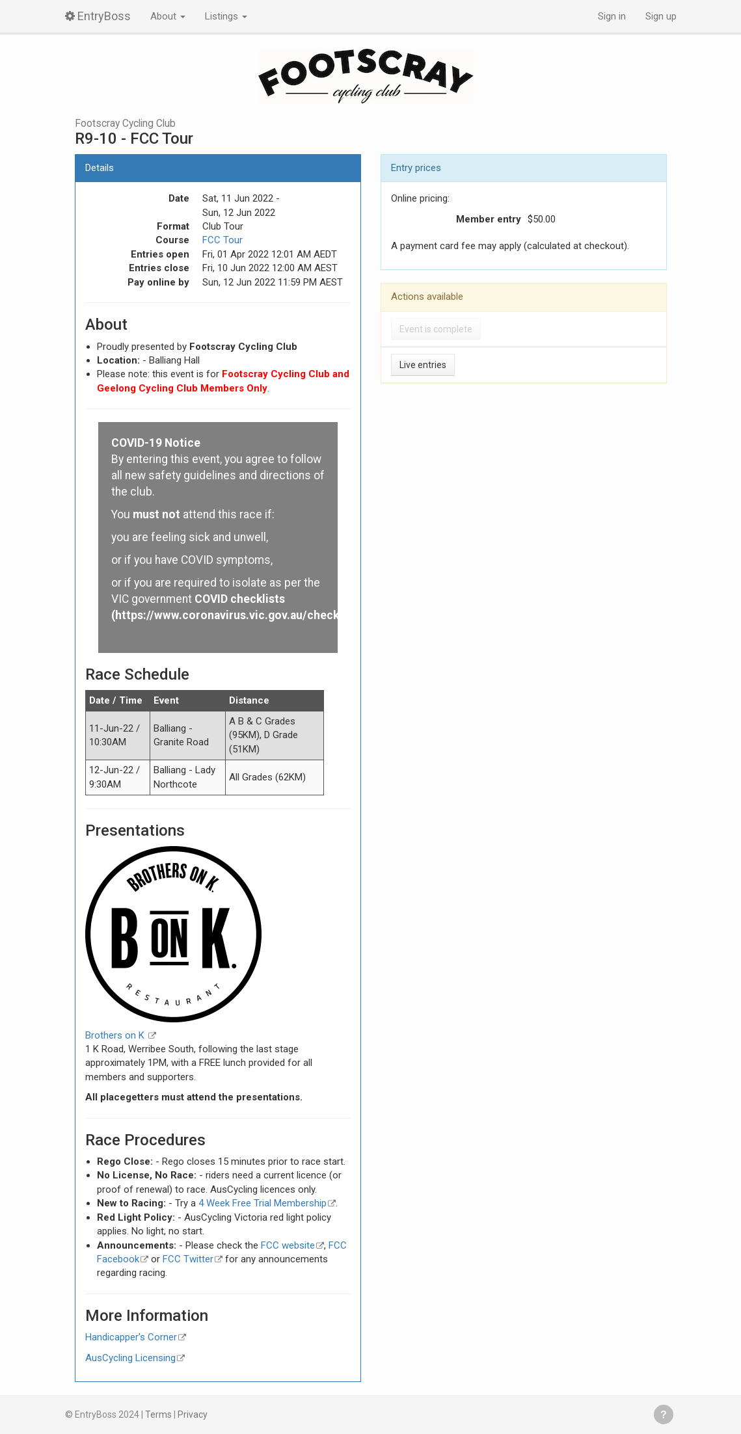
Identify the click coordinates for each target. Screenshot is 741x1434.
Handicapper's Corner (131, 1337)
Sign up (661, 16)
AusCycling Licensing (130, 1358)
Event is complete (435, 329)
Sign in (612, 16)
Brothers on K (116, 1035)
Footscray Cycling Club (125, 123)
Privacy (193, 1414)
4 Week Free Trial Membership (262, 1203)
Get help (663, 1414)
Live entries (422, 365)
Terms (158, 1414)
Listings (226, 16)
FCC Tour (222, 240)
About (167, 16)
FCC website (288, 1245)
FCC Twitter (188, 1259)
